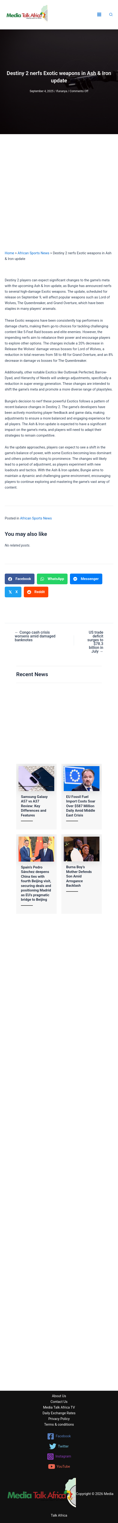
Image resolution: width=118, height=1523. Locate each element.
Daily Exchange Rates (59, 1413)
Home (9, 253)
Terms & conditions (59, 1424)
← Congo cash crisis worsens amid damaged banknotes (35, 636)
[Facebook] (59, 1436)
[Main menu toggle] (99, 15)
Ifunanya (61, 91)
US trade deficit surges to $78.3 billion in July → (95, 642)
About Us (59, 1396)
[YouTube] (59, 1466)
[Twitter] (59, 1446)
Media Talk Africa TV (59, 1407)
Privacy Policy (59, 1419)
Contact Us (59, 1402)
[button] (111, 15)
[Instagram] (59, 1456)
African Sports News (33, 253)
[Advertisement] (59, 197)
